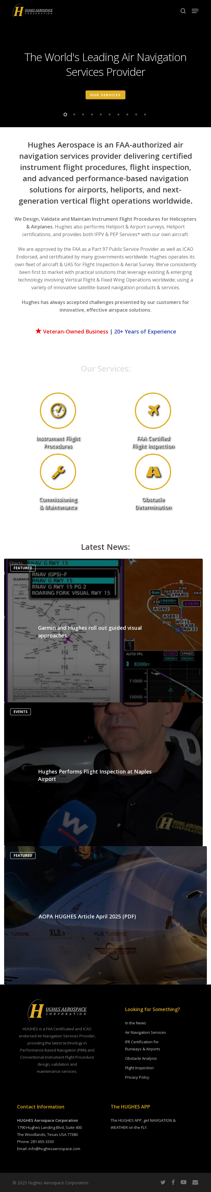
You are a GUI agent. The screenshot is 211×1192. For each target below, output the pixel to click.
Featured (23, 567)
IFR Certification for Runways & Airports (142, 1045)
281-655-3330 (42, 1141)
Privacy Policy (137, 1077)
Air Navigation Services (145, 1032)
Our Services (105, 94)
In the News (135, 1023)
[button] (195, 11)
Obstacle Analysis (141, 1058)
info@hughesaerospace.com (54, 1148)
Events (20, 711)
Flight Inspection (139, 1067)
